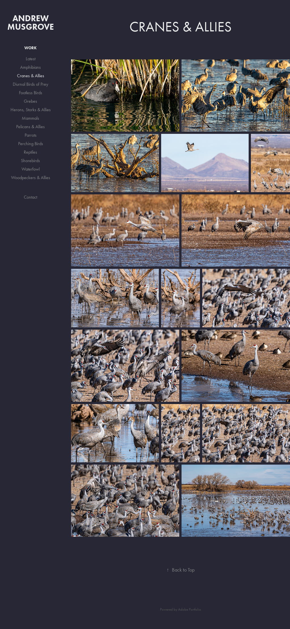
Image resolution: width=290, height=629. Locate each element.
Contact (30, 197)
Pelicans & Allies (30, 126)
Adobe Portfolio (189, 609)
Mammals (30, 118)
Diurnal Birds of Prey (30, 84)
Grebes (30, 101)
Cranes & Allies (30, 75)
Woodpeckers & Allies (30, 177)
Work (30, 48)
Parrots (31, 135)
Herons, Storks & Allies (30, 109)
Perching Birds (30, 143)
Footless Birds (30, 92)
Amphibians (30, 67)
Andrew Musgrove (30, 22)
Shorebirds (30, 160)
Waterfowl (31, 169)
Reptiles (30, 152)
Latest (30, 58)
